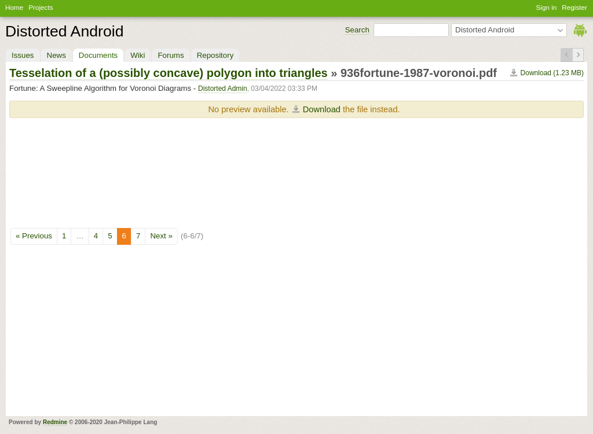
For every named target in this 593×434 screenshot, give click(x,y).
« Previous (34, 235)
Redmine (55, 422)
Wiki (137, 55)
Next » (161, 235)
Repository (215, 55)
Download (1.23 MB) (552, 73)
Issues (23, 55)
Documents (98, 55)
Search (357, 29)
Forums (171, 55)
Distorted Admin (222, 88)
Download (322, 109)
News (56, 55)
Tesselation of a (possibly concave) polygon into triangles (168, 73)
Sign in (546, 7)
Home (14, 7)
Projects (40, 7)
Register (574, 7)
